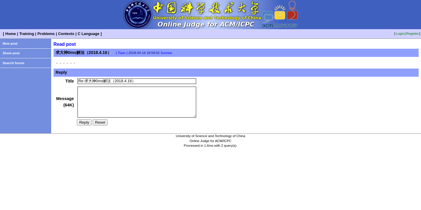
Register (412, 33)
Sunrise (166, 53)
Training (26, 34)
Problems (46, 34)
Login (400, 33)
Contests (66, 34)
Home (10, 34)
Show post (11, 53)
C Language (88, 34)
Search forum (13, 63)
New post (10, 43)
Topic (122, 53)
